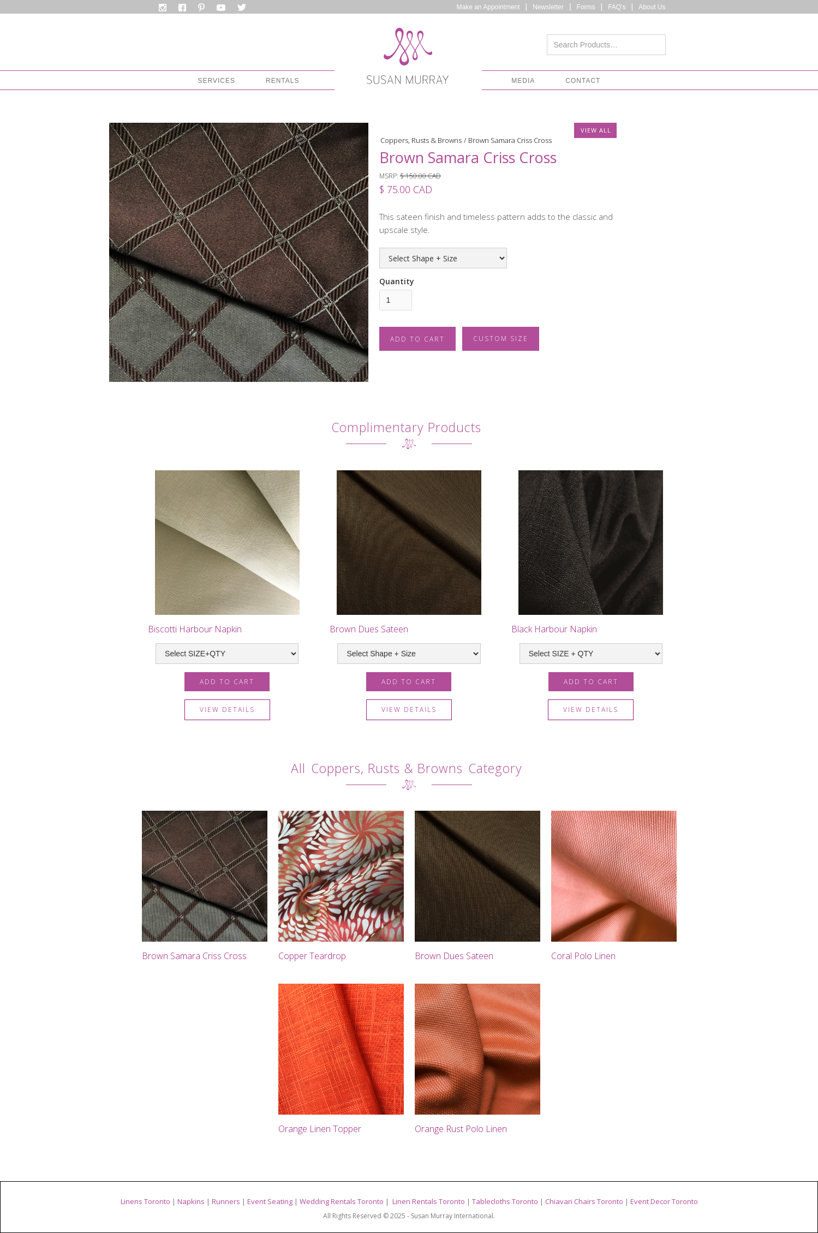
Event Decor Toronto (664, 1201)
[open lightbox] (238, 252)
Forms (586, 7)
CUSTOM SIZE (500, 338)
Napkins (191, 1201)
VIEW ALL (596, 130)
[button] (216, 80)
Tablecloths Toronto (505, 1201)
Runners (226, 1201)
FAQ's (616, 7)
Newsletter (548, 7)
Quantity (396, 281)
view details (227, 709)
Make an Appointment (488, 7)
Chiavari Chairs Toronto (584, 1201)
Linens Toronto (145, 1201)
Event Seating (269, 1201)
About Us (651, 7)
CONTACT (582, 81)
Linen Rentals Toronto (428, 1201)
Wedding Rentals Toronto (342, 1201)
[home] (408, 59)
